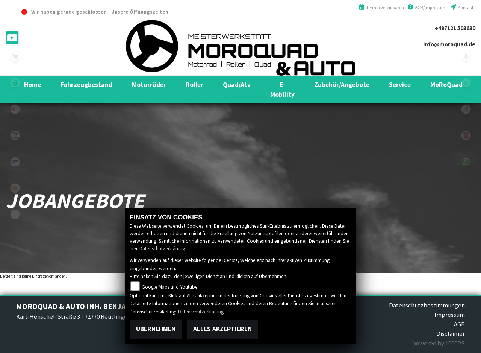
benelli (15, 83)
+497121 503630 (455, 28)
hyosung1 (15, 162)
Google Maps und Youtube (170, 287)
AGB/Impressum (427, 7)
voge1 (15, 135)
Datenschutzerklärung (162, 248)
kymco (15, 109)
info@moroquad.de (449, 44)
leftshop (15, 56)
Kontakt (462, 7)
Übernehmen (155, 329)
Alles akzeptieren (222, 329)
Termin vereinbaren (381, 7)
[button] (86, 85)
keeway (15, 188)
